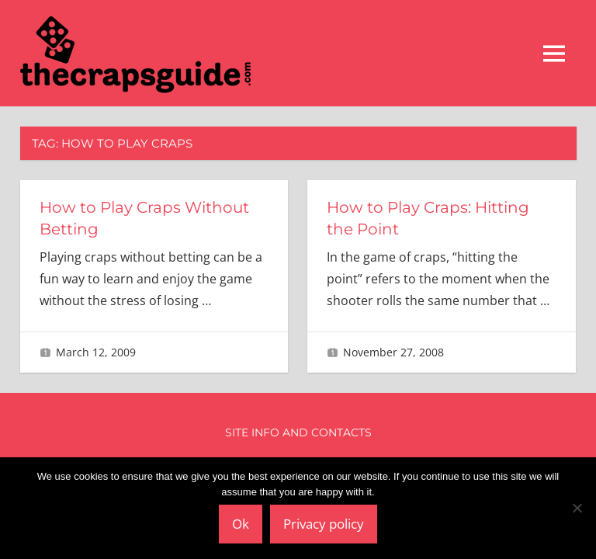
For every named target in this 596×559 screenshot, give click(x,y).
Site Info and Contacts (298, 432)
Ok (240, 524)
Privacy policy (323, 524)
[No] (576, 508)
